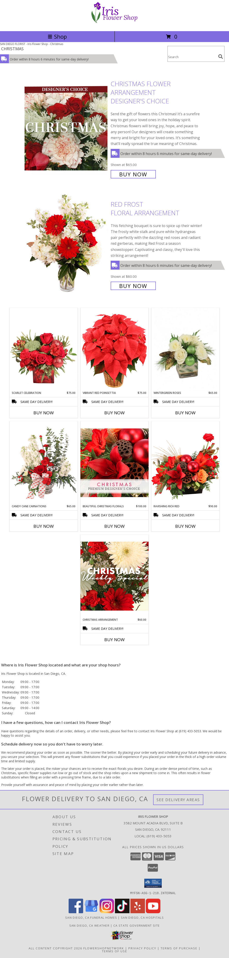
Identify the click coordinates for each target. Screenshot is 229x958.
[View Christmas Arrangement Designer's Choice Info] (114, 576)
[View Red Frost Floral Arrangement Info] (66, 244)
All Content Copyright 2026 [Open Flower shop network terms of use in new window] (55, 948)
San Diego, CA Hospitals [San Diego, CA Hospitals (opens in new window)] (142, 917)
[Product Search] (192, 57)
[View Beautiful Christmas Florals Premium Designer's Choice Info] (114, 462)
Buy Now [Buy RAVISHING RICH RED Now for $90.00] (185, 526)
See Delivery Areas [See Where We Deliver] (178, 799)
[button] (153, 883)
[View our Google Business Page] (91, 912)
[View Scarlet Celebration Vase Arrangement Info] (44, 349)
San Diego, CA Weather (89, 925)
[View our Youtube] (153, 912)
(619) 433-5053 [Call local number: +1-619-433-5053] (159, 836)
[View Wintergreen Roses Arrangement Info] (185, 349)
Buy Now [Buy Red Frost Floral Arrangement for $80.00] (133, 286)
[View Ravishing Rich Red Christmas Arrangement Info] (185, 462)
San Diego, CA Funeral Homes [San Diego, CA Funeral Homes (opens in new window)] (91, 917)
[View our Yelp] (137, 912)
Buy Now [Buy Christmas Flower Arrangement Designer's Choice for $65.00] (133, 174)
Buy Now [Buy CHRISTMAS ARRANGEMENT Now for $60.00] (114, 640)
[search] (220, 56)
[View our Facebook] (76, 912)
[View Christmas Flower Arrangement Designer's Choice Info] (66, 128)
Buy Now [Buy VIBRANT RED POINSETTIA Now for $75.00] (114, 413)
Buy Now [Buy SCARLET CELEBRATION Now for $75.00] (43, 413)
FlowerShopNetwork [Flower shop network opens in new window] (103, 948)
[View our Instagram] (107, 912)
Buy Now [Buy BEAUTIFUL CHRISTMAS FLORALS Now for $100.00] (114, 526)
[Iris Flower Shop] (114, 24)
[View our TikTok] (122, 912)
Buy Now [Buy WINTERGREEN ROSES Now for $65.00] (185, 413)
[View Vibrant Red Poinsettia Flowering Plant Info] (114, 349)
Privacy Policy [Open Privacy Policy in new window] (142, 948)
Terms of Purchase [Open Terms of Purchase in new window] (179, 948)
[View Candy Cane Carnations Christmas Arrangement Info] (44, 462)
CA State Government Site (136, 925)
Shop (57, 36)
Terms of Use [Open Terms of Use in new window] (114, 951)
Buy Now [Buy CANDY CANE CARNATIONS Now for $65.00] (43, 526)
